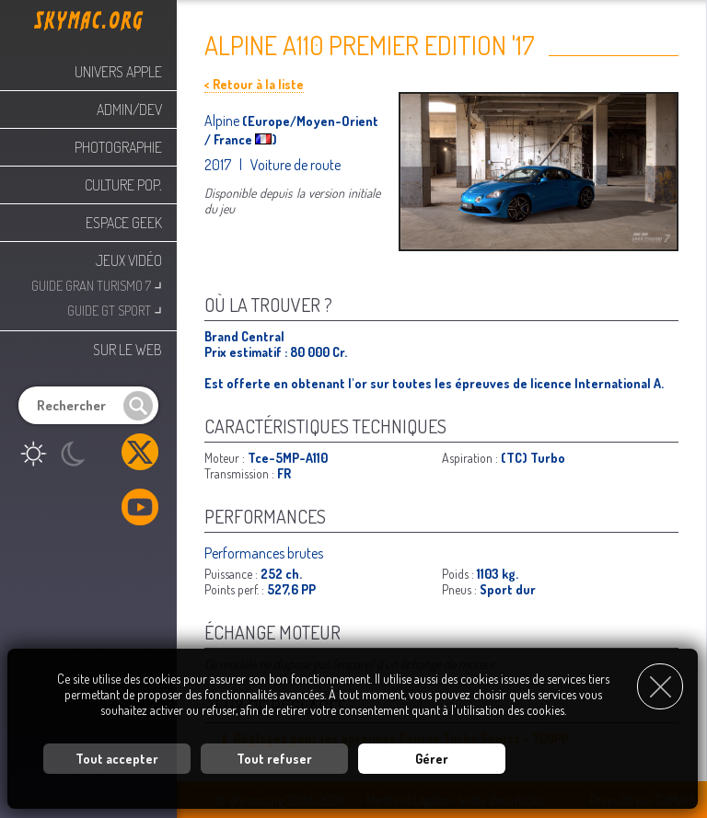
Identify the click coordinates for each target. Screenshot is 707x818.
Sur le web (127, 349)
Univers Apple (118, 72)
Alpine (223, 120)
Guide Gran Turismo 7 (96, 283)
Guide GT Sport (114, 308)
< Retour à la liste (254, 84)
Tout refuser (274, 758)
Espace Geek (124, 222)
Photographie (118, 147)
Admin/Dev (129, 109)
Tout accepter (116, 758)
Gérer (431, 758)
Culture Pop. (123, 185)
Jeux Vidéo (129, 260)
